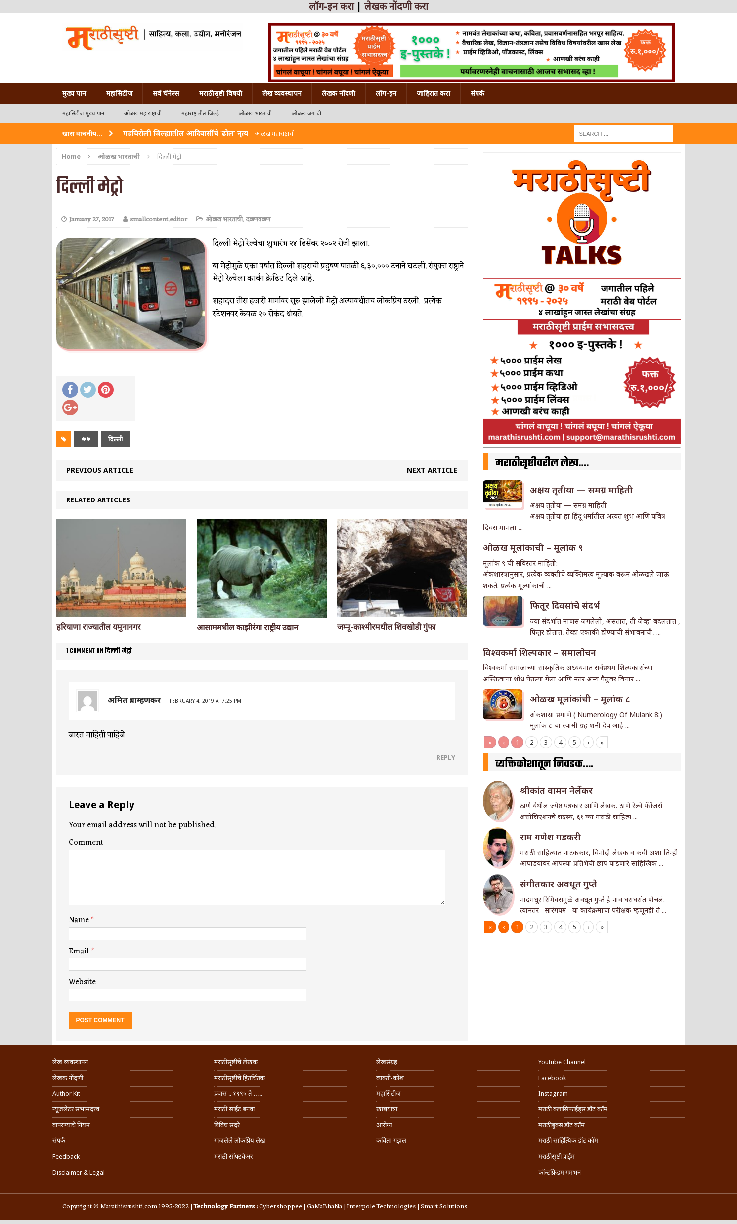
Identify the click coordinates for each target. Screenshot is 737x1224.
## (86, 439)
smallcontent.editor (158, 219)
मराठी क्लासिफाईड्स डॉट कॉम (572, 1109)
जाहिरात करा (433, 93)
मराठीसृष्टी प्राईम (556, 1156)
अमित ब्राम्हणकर (134, 699)
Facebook (552, 1078)
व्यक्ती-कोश (390, 1078)
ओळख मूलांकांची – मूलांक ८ (580, 699)
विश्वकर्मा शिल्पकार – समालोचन (539, 652)
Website (82, 982)
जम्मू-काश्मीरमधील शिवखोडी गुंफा (386, 627)
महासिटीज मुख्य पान (83, 113)
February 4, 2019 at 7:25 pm (205, 700)
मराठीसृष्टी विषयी (220, 93)
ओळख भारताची (255, 113)
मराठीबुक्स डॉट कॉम (561, 1125)
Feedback (66, 1156)
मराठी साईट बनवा (234, 1109)
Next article (432, 470)
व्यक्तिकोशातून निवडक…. (544, 764)
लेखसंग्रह (386, 1062)
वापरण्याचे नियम (71, 1125)
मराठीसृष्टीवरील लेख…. (542, 463)
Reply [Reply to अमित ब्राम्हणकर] (445, 757)
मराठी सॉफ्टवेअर (233, 1156)
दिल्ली (115, 439)
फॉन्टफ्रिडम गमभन (559, 1172)
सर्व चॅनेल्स (166, 93)
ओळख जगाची (306, 113)
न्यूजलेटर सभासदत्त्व (75, 1109)
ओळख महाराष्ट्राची (143, 113)
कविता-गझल (391, 1140)
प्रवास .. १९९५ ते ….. (238, 1093)
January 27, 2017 (91, 219)
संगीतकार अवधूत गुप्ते (558, 884)
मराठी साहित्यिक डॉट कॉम (568, 1140)
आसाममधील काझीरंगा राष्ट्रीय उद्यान (247, 627)
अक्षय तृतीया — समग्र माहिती (581, 490)
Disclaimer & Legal (78, 1172)
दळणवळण (258, 219)
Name (80, 920)
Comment (86, 843)
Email (80, 951)
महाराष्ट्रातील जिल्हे (200, 113)
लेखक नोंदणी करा (396, 6)
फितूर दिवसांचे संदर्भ (565, 605)
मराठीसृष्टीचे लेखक (236, 1062)
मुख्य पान (74, 93)
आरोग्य (384, 1125)
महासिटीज (119, 93)
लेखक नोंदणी (338, 93)
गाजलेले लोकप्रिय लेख (239, 1140)
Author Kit (66, 1093)
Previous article (99, 470)
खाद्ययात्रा (386, 1109)
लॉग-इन (386, 93)
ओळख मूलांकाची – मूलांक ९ (533, 547)
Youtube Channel (562, 1062)
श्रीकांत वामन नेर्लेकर (556, 790)
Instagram (553, 1093)
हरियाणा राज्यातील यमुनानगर (98, 627)
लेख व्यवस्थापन (282, 93)
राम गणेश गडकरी (550, 837)
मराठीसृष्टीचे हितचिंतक (239, 1078)
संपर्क (477, 93)
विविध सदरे (227, 1125)
